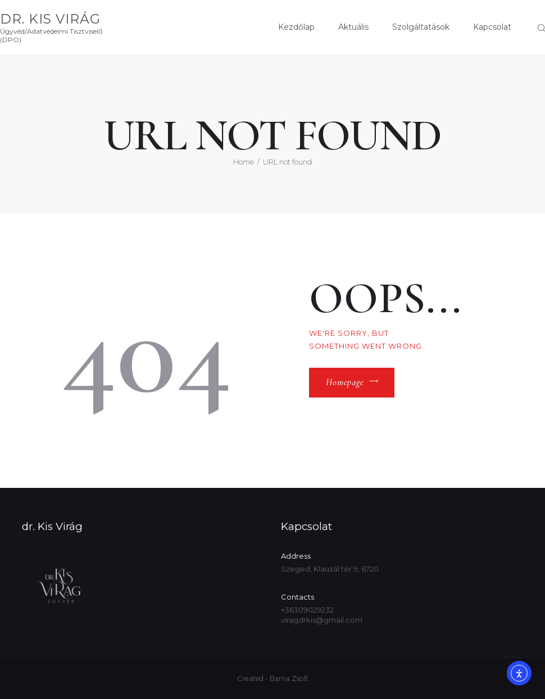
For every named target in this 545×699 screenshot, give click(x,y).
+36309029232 (307, 609)
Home (243, 161)
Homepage (345, 382)
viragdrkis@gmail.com (321, 619)
